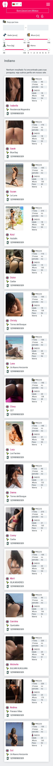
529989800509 (17, 113)
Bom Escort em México (27, 10)
